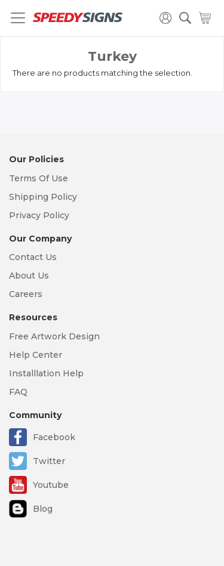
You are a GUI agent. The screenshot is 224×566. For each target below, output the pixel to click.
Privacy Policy (39, 215)
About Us (29, 275)
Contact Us (33, 257)
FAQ (18, 391)
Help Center (35, 355)
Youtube (51, 485)
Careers (25, 294)
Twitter (49, 461)
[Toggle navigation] (18, 18)
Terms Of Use (38, 178)
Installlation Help (46, 373)
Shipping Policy (43, 196)
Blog (43, 508)
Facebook (54, 437)
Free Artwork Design (54, 336)
